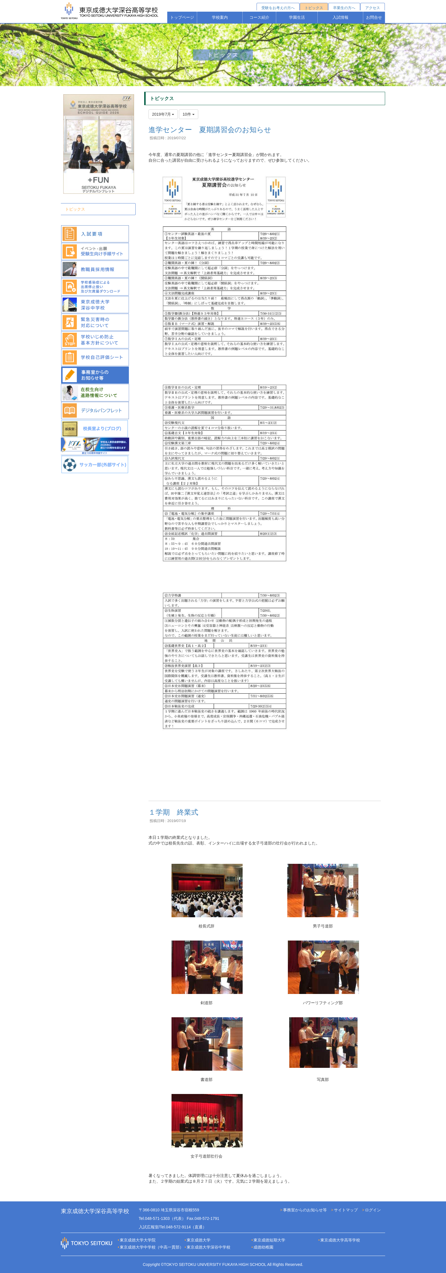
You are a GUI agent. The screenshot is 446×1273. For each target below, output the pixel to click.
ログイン (373, 1210)
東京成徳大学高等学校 (340, 1240)
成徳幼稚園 (263, 1247)
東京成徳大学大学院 (138, 1240)
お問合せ (374, 17)
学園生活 (297, 17)
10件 (188, 114)
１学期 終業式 (173, 812)
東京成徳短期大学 (269, 1240)
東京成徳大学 (198, 1240)
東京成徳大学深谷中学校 (208, 1247)
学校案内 (220, 17)
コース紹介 (259, 17)
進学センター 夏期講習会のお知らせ (209, 130)
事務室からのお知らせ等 (305, 1210)
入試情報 (340, 17)
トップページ (182, 17)
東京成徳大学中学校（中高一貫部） (151, 1247)
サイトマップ (346, 1210)
